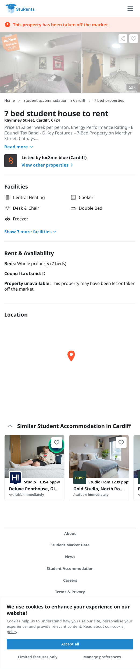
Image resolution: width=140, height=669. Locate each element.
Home (9, 100)
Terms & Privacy (70, 591)
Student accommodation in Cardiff (54, 100)
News (70, 556)
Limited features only (38, 656)
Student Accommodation (70, 568)
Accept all (70, 644)
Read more (19, 147)
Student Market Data (70, 544)
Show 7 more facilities (31, 231)
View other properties (48, 165)
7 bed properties (109, 100)
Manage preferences (102, 656)
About (70, 533)
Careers (70, 580)
